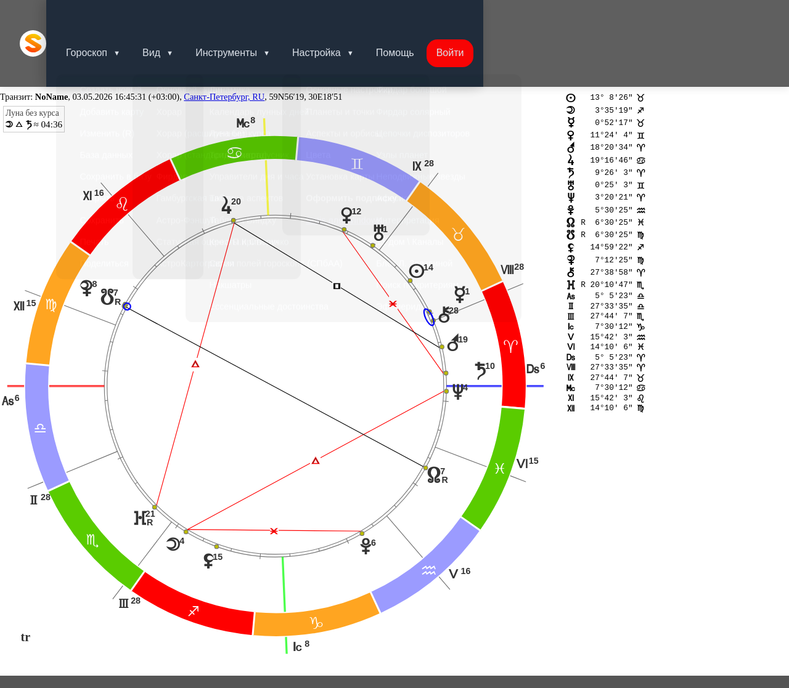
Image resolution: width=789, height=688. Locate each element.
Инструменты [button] (246, 15)
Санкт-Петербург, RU (224, 41)
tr (26, 581)
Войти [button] (477, 15)
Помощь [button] (420, 15)
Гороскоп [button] (101, 15)
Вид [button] (169, 15)
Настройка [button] (338, 15)
